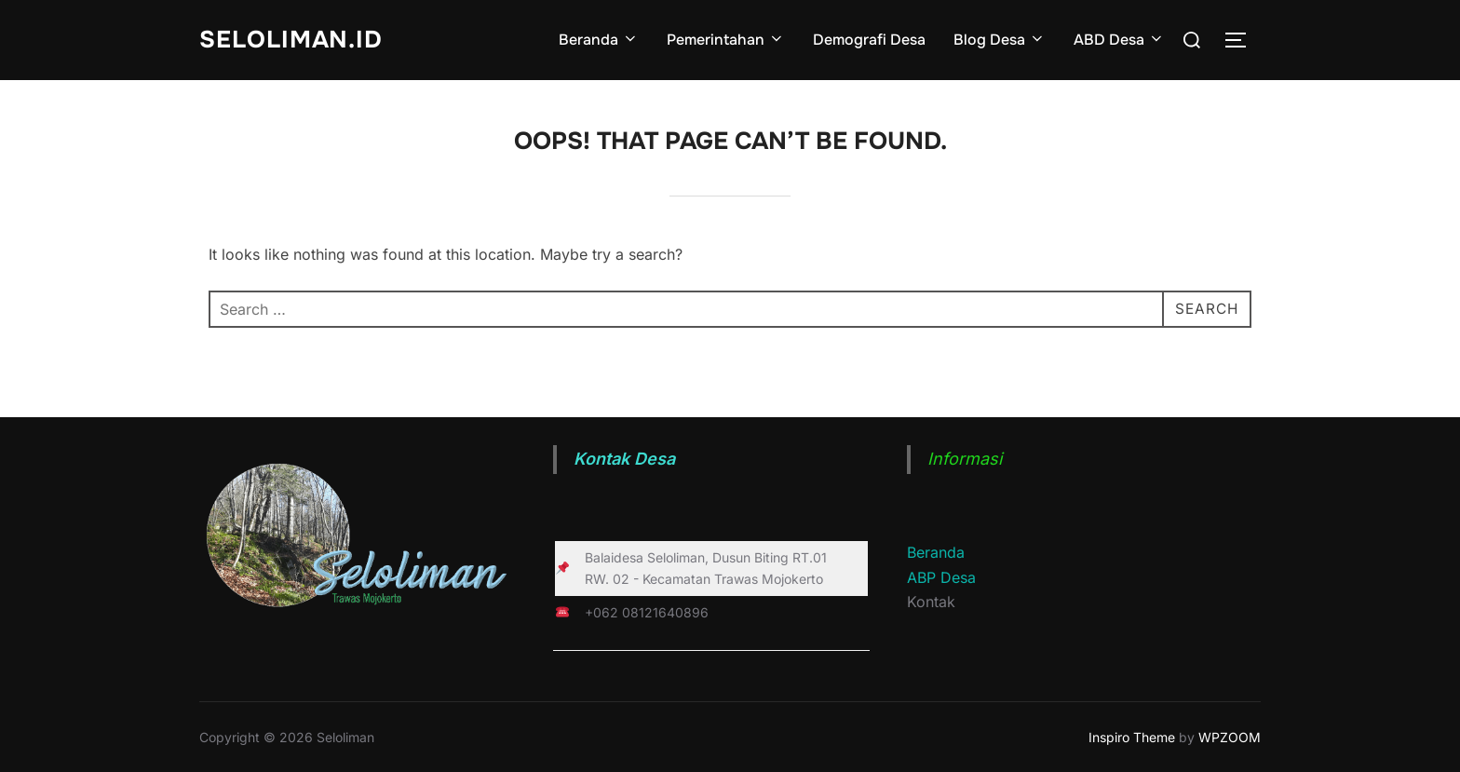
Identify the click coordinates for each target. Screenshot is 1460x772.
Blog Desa (999, 39)
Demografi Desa (869, 39)
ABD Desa (1119, 39)
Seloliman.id (291, 39)
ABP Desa (941, 577)
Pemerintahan (726, 39)
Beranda (599, 39)
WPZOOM (1229, 737)
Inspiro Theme (1131, 737)
